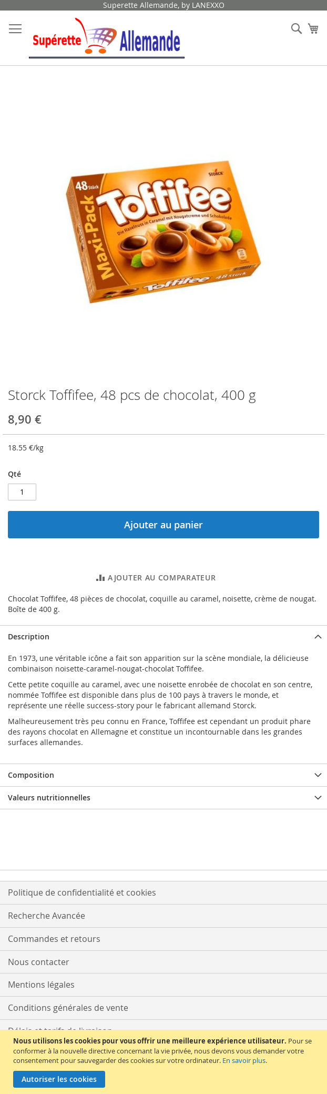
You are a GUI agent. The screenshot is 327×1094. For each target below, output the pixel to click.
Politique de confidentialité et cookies (82, 892)
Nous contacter (38, 962)
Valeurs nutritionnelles (49, 797)
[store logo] (107, 38)
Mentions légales (41, 984)
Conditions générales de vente (68, 1007)
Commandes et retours (54, 939)
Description (28, 636)
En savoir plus (243, 1060)
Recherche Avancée (46, 915)
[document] (164, 1062)
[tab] (163, 636)
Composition (31, 775)
